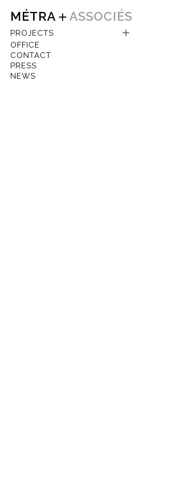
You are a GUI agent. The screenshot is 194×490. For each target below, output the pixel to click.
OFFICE (25, 45)
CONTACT (30, 55)
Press (23, 65)
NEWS (23, 76)
